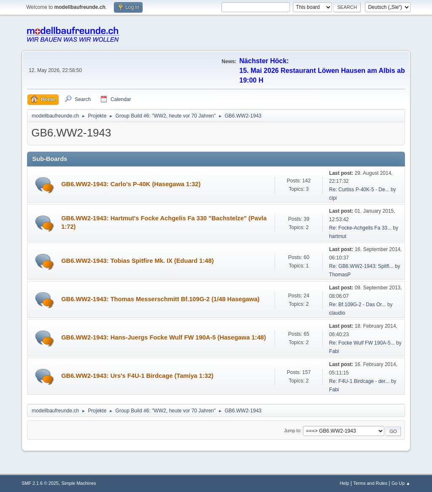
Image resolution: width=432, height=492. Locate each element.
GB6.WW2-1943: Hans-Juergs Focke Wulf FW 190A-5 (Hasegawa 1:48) (163, 337)
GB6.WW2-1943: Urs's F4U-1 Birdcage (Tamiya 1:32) (137, 375)
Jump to (292, 430)
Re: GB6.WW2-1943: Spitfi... (361, 266)
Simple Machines (79, 483)
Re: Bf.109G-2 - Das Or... (357, 305)
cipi (333, 198)
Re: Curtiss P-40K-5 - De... (359, 190)
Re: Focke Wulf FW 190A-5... (362, 343)
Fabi (334, 351)
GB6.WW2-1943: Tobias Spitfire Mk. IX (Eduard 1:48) (137, 260)
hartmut (337, 236)
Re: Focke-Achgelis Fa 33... (360, 228)
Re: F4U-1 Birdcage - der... (359, 381)
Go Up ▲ (401, 483)
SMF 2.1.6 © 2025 (40, 483)
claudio (337, 313)
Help (344, 483)
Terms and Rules (370, 483)
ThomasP (340, 275)
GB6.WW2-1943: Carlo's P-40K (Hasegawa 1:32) (130, 184)
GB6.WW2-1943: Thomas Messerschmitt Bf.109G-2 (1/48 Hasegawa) (160, 299)
